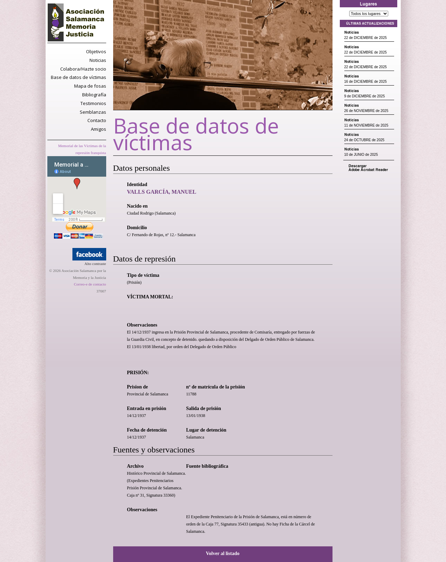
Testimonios (93, 103)
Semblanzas (93, 112)
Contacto (96, 120)
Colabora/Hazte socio (83, 69)
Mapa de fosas (90, 86)
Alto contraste (95, 264)
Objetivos (96, 51)
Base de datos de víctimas (78, 77)
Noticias (97, 60)
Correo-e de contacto (90, 284)
